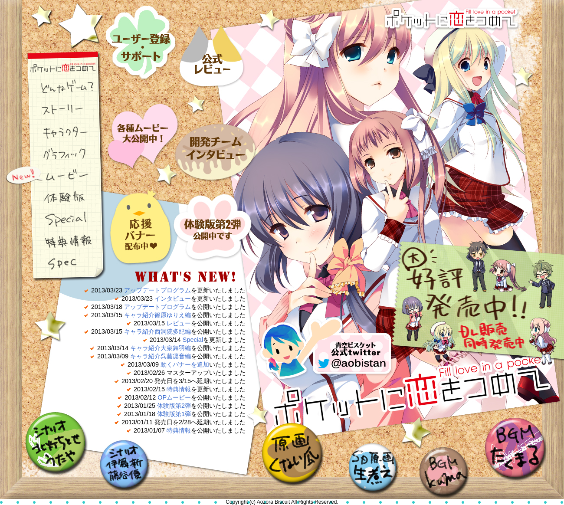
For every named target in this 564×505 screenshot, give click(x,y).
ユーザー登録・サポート (143, 44)
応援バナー (143, 223)
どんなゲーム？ (54, 89)
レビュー (212, 44)
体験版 (54, 197)
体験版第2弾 (174, 405)
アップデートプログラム (157, 290)
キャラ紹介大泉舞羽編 (160, 347)
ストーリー (54, 110)
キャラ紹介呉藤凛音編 (160, 356)
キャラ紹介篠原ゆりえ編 (157, 315)
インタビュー (212, 134)
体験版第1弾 (174, 413)
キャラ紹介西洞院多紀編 (157, 331)
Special (193, 339)
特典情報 (54, 241)
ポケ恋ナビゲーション (54, 67)
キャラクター (54, 132)
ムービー (54, 176)
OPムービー (174, 397)
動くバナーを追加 (185, 364)
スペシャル (54, 219)
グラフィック (54, 154)
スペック (54, 262)
